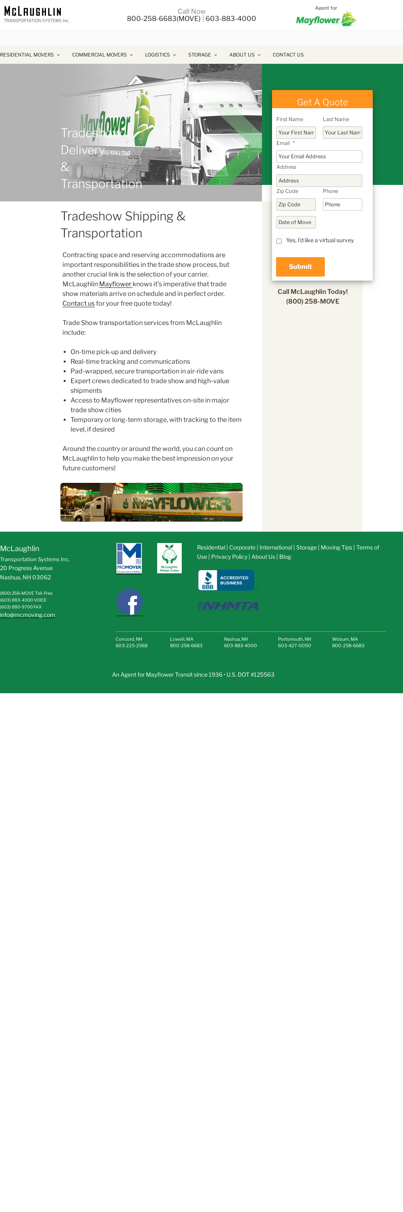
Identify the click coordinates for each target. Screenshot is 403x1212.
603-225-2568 (131, 645)
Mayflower (116, 284)
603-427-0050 (294, 645)
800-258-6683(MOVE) (164, 19)
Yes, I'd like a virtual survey (320, 240)
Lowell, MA (181, 639)
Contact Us (288, 55)
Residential (211, 547)
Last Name (336, 119)
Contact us (78, 303)
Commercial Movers (103, 55)
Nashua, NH (236, 639)
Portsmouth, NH (294, 639)
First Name (289, 119)
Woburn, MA (345, 639)
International (276, 547)
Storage (203, 55)
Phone (330, 191)
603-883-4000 (231, 19)
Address (286, 167)
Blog (285, 556)
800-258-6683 (186, 645)
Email (285, 143)
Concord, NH (129, 639)
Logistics (161, 55)
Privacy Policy (229, 556)
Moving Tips (336, 547)
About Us (245, 55)
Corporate (243, 547)
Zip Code (287, 191)
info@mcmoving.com (27, 614)
